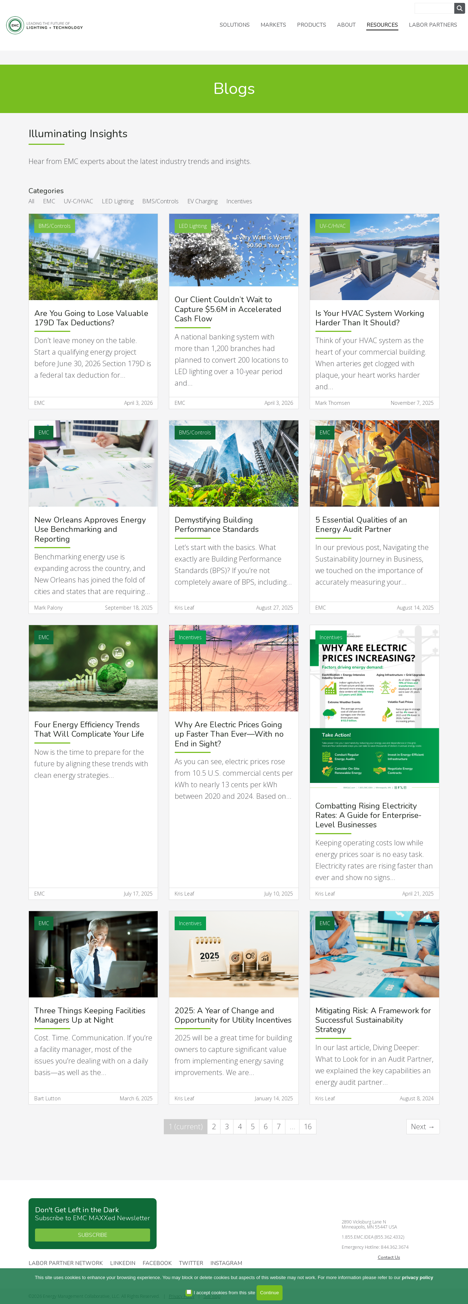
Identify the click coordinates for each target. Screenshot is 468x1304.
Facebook (157, 1263)
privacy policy (417, 1277)
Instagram (226, 1263)
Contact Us (389, 1257)
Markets (273, 25)
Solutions (235, 25)
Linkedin (122, 1263)
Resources (382, 25)
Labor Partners (433, 25)
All (31, 201)
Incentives (239, 201)
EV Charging (202, 201)
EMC (49, 201)
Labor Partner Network (66, 1263)
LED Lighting (118, 201)
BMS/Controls (160, 201)
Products (311, 25)
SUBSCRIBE (92, 1235)
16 (308, 1126)
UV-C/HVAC (78, 201)
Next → (423, 1126)
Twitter (191, 1263)
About (346, 25)
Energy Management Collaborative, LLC (50, 25)
